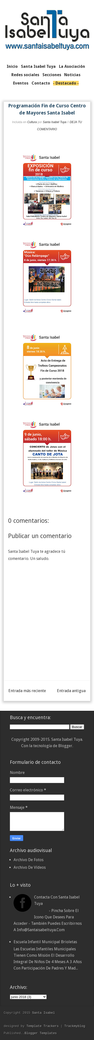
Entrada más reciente (27, 690)
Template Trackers (42, 1026)
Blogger (65, 745)
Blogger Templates (40, 1033)
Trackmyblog (74, 1026)
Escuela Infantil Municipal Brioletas (45, 942)
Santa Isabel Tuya (54, 122)
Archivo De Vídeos (30, 867)
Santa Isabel (43, 1013)
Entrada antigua (71, 690)
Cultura (32, 122)
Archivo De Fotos (28, 859)
